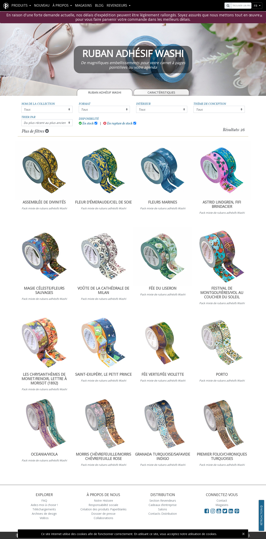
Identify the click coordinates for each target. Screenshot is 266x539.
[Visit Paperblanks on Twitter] (226, 510)
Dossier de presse (103, 514)
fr (256, 6)
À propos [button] (61, 5)
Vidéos (44, 518)
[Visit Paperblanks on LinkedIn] (232, 510)
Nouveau (41, 5)
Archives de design (44, 514)
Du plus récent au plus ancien (45, 123)
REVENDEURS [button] (117, 5)
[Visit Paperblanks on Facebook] (206, 510)
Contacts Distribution (162, 514)
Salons (162, 509)
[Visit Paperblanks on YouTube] (220, 510)
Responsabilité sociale (103, 505)
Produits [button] (19, 5)
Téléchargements (44, 509)
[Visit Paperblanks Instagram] (213, 510)
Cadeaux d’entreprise (163, 505)
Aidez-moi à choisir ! (44, 505)
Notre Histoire (103, 500)
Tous (27, 109)
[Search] (241, 5)
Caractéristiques (161, 92)
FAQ (44, 500)
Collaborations (103, 518)
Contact (222, 500)
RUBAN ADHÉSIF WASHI (104, 92)
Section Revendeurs (162, 500)
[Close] (261, 15)
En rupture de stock (118, 123)
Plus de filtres (35, 131)
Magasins (83, 5)
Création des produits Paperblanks (103, 509)
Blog (99, 5)
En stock (86, 123)
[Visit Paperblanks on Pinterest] (237, 510)
